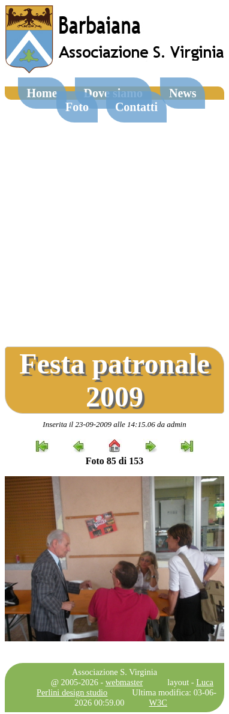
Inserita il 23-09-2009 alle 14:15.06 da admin (114, 424)
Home (42, 93)
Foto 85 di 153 (114, 461)
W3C (158, 702)
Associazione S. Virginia (114, 672)
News (183, 93)
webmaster (124, 682)
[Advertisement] (112, 218)
